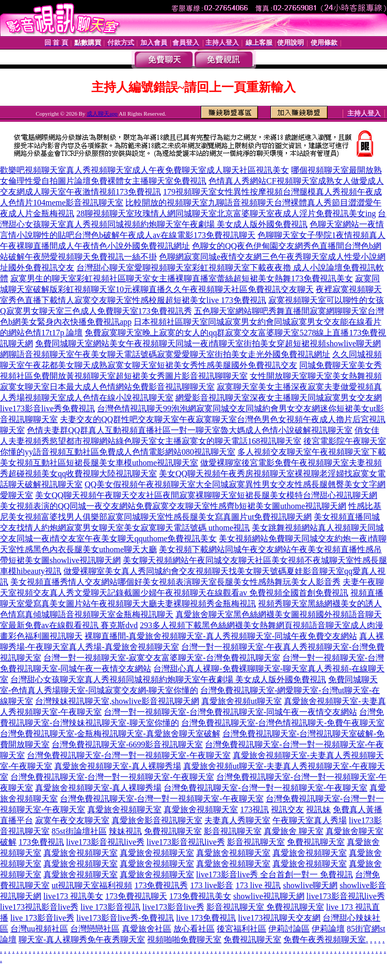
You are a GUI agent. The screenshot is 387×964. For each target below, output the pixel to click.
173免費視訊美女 (200, 896)
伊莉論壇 (328, 928)
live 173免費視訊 (206, 917)
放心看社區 (194, 928)
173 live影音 (211, 885)
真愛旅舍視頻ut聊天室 (241, 701)
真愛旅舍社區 (146, 928)
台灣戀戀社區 (95, 928)
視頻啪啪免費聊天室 (184, 939)
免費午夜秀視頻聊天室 (324, 939)
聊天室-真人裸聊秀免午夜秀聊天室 (82, 939)
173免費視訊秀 (161, 885)
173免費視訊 (41, 842)
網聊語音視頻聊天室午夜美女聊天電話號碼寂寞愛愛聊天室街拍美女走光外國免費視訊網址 (165, 354)
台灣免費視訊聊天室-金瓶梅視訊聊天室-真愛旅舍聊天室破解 (110, 733)
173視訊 (254, 809)
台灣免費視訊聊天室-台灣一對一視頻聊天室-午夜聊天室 (129, 755)
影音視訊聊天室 (233, 831)
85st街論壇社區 (79, 831)
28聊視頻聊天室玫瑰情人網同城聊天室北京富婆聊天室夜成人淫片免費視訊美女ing (226, 213)
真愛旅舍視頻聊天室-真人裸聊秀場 (117, 766)
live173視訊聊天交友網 (279, 917)
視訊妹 (318, 809)
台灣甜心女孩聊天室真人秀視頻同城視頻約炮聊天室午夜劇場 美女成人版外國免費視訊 (168, 679)
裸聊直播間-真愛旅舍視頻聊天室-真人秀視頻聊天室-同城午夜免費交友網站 (221, 636)
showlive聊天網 (310, 885)
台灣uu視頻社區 (39, 928)
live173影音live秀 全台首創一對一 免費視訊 (274, 874)
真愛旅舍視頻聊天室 (124, 809)
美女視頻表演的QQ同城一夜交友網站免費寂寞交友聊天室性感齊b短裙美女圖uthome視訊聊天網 (173, 506)
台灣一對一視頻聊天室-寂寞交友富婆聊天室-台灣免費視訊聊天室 (161, 657)
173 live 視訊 (258, 885)
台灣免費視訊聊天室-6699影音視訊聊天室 (127, 744)
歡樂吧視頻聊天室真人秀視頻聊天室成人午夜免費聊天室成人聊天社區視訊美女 (144, 170)
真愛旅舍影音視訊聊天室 (156, 820)
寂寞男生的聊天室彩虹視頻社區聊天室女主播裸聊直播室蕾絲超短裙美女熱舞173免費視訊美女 (181, 278)
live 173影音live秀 (42, 917)
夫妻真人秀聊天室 (237, 820)
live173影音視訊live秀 (105, 842)
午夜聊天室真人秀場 (309, 820)
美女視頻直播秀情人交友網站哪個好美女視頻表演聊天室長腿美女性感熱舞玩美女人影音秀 (175, 581)
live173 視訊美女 (73, 896)
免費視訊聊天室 (173, 831)
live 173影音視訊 (110, 907)
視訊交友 (287, 809)
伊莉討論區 (289, 928)
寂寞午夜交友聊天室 (72, 820)
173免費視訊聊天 (136, 896)
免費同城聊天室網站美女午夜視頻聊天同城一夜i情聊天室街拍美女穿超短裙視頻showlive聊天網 (208, 343)
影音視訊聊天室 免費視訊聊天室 (265, 907)
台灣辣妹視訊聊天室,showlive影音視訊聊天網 (117, 701)
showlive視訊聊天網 (268, 896)
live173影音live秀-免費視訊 (125, 917)
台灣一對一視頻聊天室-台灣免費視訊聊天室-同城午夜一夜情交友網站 (230, 712)
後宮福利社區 (241, 928)
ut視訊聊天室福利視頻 (92, 885)
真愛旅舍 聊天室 (294, 831)
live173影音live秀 (173, 907)
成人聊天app (102, 113)
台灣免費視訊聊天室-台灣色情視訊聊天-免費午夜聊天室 (283, 722)
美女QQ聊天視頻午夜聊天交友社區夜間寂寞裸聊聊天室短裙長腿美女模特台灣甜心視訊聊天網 (206, 495)
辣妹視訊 (125, 831)
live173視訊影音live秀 (39, 907)
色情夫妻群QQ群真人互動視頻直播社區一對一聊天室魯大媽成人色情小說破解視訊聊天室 (189, 430)
